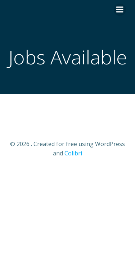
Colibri (73, 153)
